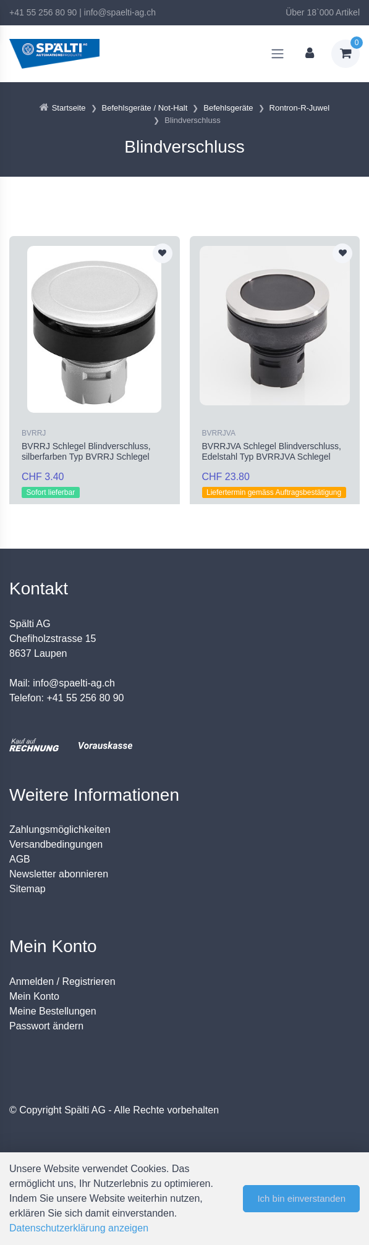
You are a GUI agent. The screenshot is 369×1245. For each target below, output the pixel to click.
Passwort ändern (46, 1026)
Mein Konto (34, 996)
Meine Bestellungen (52, 1011)
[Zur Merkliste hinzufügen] (162, 253)
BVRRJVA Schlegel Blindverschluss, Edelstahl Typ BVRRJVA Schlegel (271, 451)
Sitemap (27, 889)
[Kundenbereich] (309, 54)
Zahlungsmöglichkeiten (60, 829)
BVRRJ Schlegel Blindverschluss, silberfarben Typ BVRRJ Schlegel (86, 451)
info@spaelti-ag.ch (120, 12)
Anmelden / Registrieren (62, 981)
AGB (19, 859)
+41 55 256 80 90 (43, 12)
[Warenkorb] (345, 54)
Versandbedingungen (56, 844)
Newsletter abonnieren (58, 874)
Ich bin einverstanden (301, 1198)
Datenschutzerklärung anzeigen (78, 1228)
